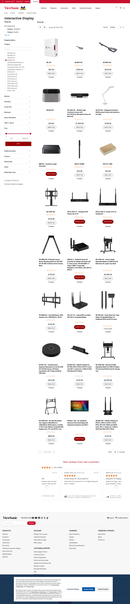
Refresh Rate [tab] (8, 162)
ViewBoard (21, 13)
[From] (11, 138)
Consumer (35, 1)
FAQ (35, 572)
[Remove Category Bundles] (6, 32)
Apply (18, 144)
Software (5, 557)
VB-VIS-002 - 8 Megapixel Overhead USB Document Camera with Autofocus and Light (108, 112)
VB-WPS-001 (79, 62)
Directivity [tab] (7, 102)
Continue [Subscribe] (31, 523)
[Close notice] (110, 589)
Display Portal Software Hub (42, 563)
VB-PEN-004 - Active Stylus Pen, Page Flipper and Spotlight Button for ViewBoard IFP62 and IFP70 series (107, 317)
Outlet (74, 8)
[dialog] (65, 589)
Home (6, 13)
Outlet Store (6, 543)
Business (27, 1)
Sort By (105, 27)
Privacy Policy (55, 585)
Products (12, 13)
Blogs (100, 537)
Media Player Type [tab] (10, 172)
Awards (71, 537)
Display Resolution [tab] (10, 151)
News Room (102, 534)
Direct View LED (7, 551)
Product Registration (40, 557)
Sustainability (73, 543)
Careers (71, 540)
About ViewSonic (74, 534)
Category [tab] (7, 44)
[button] (51, 77)
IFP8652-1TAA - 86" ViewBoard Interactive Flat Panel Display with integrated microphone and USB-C (77, 423)
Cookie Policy (19, 586)
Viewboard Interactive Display (11, 548)
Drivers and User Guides (41, 560)
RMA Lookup (38, 543)
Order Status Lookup (40, 540)
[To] (25, 138)
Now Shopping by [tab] (9, 26)
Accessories (64, 8)
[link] (81, 496)
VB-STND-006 (50, 212)
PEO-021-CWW (107, 164)
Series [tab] (6, 167)
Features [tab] (7, 156)
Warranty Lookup (39, 566)
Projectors (53, 8)
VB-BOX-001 (50, 110)
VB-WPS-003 (107, 62)
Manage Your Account (40, 534)
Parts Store (5, 545)
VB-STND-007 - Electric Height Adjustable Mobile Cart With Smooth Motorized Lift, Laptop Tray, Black (107, 261)
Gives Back (72, 548)
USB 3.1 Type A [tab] (9, 123)
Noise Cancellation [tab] (10, 117)
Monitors (43, 8)
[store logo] (15, 8)
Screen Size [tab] (8, 107)
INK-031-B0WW (79, 164)
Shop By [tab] (40, 22)
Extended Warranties (40, 569)
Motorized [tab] (7, 112)
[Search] (18, 49)
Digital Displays (7, 554)
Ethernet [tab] (7, 96)
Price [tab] (6, 128)
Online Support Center (40, 552)
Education (19, 1)
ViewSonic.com (9, 1)
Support (97, 8)
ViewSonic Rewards (85, 8)
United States (121, 518)
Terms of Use (30, 586)
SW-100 (48, 62)
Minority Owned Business (77, 545)
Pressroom (101, 540)
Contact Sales (108, 329)
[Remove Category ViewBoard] (6, 29)
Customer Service (39, 555)
